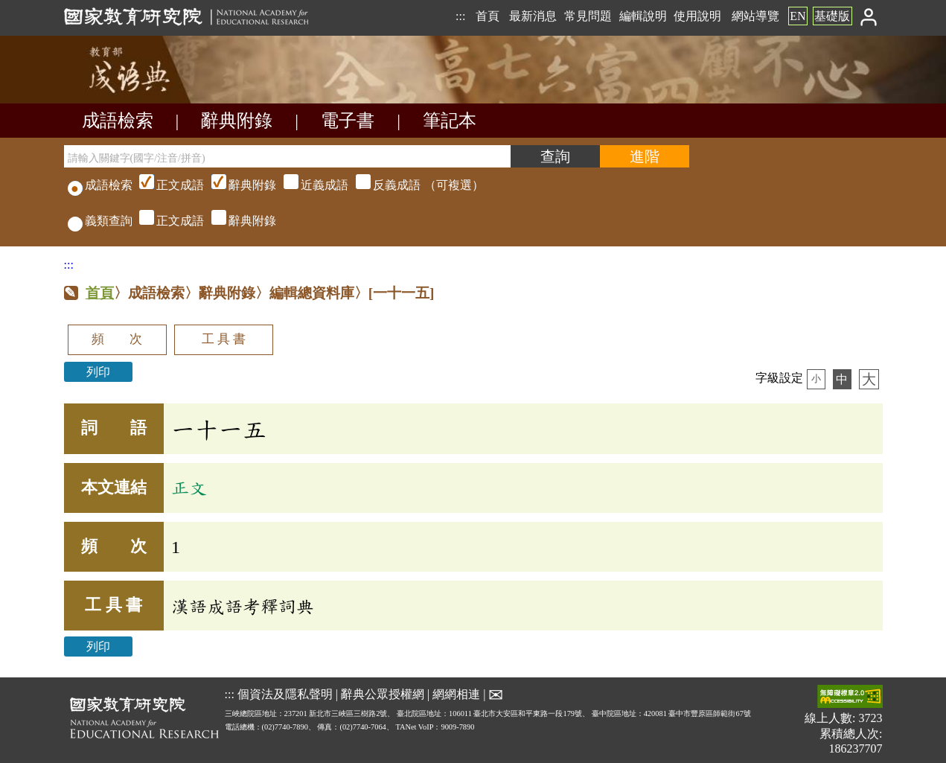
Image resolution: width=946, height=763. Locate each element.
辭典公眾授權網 (382, 694)
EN (797, 16)
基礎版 (832, 16)
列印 (98, 371)
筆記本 (449, 120)
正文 (189, 487)
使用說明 (697, 16)
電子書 (347, 120)
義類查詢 (100, 220)
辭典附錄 (236, 120)
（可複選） (309, 185)
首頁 (487, 16)
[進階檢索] (644, 156)
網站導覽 (755, 16)
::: (460, 16)
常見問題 (588, 16)
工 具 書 (224, 339)
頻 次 (117, 339)
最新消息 (533, 16)
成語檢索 (117, 120)
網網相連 (456, 694)
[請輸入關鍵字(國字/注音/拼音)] (287, 156)
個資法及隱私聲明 (285, 694)
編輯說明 (643, 16)
